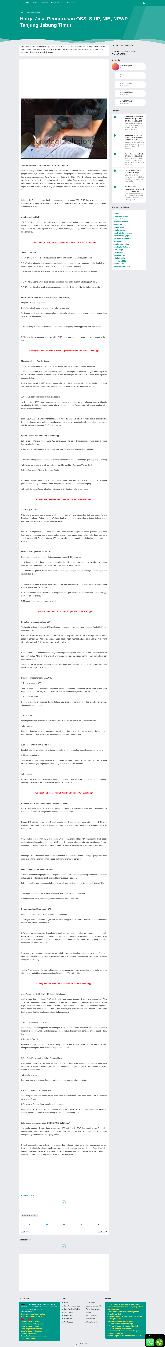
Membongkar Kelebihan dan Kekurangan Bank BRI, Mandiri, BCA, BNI (134, 118)
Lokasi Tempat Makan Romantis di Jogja (133, 171)
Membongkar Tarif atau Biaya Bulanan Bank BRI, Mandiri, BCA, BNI (134, 137)
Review (88, 1312)
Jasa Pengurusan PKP (94, 1306)
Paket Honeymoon (93, 1309)
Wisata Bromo (91, 1319)
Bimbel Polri (71, 3)
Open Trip (44, 3)
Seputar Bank (69, 1315)
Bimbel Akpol (56, 3)
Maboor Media (88, 1344)
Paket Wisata (68, 1312)
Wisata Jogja (68, 1322)
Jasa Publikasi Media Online (72, 1309)
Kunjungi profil (124, 68)
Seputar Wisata (91, 1315)
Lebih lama (102, 1232)
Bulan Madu (90, 1303)
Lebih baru (25, 1232)
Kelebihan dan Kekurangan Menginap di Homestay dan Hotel (134, 189)
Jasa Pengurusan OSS (30, 1215)
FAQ (27, 3)
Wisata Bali (68, 1319)
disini (32, 1312)
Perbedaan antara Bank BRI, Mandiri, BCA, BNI (134, 155)
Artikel (35, 3)
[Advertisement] (64, 77)
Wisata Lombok (91, 1322)
